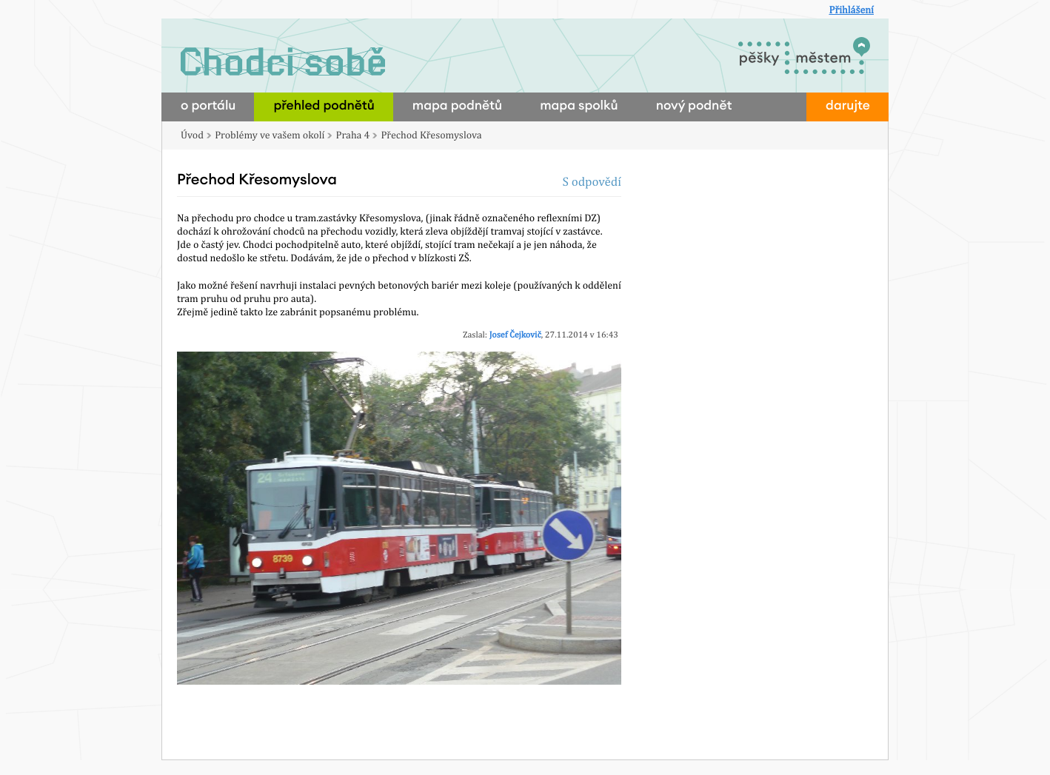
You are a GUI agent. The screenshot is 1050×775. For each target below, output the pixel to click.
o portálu (208, 106)
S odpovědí (591, 181)
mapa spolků (579, 106)
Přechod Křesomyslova (431, 135)
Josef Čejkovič (515, 334)
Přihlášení (851, 10)
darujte (848, 106)
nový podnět (694, 106)
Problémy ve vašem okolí (269, 135)
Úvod (192, 135)
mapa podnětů (457, 106)
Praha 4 (353, 135)
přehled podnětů (323, 106)
